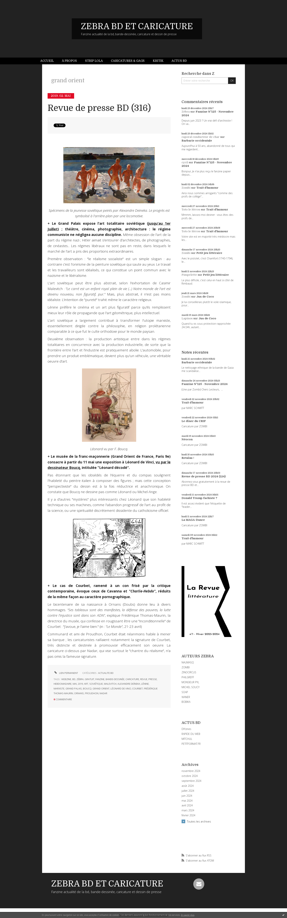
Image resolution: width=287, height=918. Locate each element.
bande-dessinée (115, 679)
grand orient (101, 688)
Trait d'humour (207, 187)
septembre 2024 (191, 781)
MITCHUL (187, 739)
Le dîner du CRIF (194, 421)
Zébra (186, 111)
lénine (145, 683)
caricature (132, 679)
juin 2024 (187, 795)
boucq (87, 688)
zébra (80, 679)
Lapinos (187, 318)
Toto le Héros (191, 209)
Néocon (187, 439)
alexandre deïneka (129, 683)
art (86, 683)
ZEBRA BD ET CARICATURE (137, 26)
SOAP (185, 692)
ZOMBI (186, 667)
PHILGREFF (188, 677)
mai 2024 (187, 800)
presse (152, 679)
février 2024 (188, 815)
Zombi (186, 187)
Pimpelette (189, 274)
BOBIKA (186, 702)
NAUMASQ (188, 662)
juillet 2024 (188, 790)
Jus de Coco (205, 296)
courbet (137, 688)
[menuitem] (49, 61)
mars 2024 (188, 810)
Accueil (47, 61)
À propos (69, 61)
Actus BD (179, 61)
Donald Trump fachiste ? (199, 498)
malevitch (110, 683)
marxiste (59, 688)
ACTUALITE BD (105, 673)
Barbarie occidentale (197, 140)
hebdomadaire (63, 683)
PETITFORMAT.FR (191, 744)
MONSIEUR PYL (190, 682)
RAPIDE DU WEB (191, 734)
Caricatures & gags (128, 61)
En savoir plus (187, 915)
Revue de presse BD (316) (99, 108)
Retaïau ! (188, 458)
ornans (79, 693)
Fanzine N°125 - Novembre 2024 (205, 384)
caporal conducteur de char (200, 137)
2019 (80, 683)
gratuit (89, 679)
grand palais (74, 688)
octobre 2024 (190, 776)
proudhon (91, 693)
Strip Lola (94, 61)
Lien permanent (66, 673)
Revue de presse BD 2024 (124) (204, 476)
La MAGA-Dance (193, 520)
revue (143, 679)
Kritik (158, 61)
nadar (103, 693)
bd (73, 679)
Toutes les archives (199, 821)
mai (75, 683)
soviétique (96, 683)
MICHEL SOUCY (191, 687)
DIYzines (186, 729)
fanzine (100, 679)
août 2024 (188, 785)
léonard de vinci (121, 688)
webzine (66, 679)
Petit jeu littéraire (209, 253)
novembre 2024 (191, 771)
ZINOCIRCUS (189, 672)
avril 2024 (187, 805)
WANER (186, 697)
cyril (185, 162)
